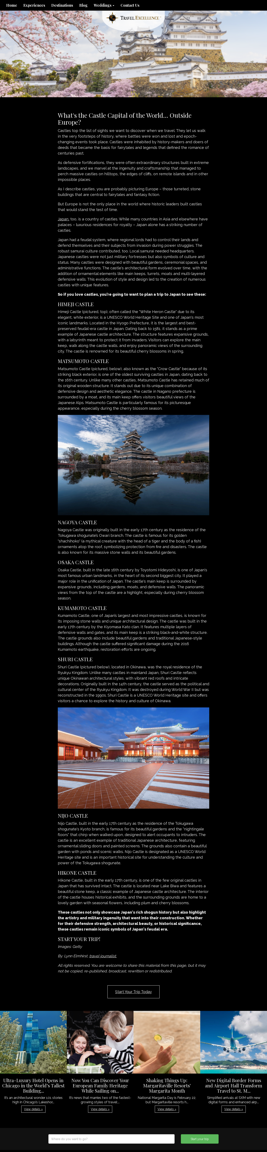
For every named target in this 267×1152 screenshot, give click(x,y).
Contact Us (130, 5)
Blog (83, 5)
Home (11, 5)
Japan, (63, 219)
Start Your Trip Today (133, 992)
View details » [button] (33, 1109)
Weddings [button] (104, 5)
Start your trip (200, 1139)
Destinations (62, 5)
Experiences (34, 5)
